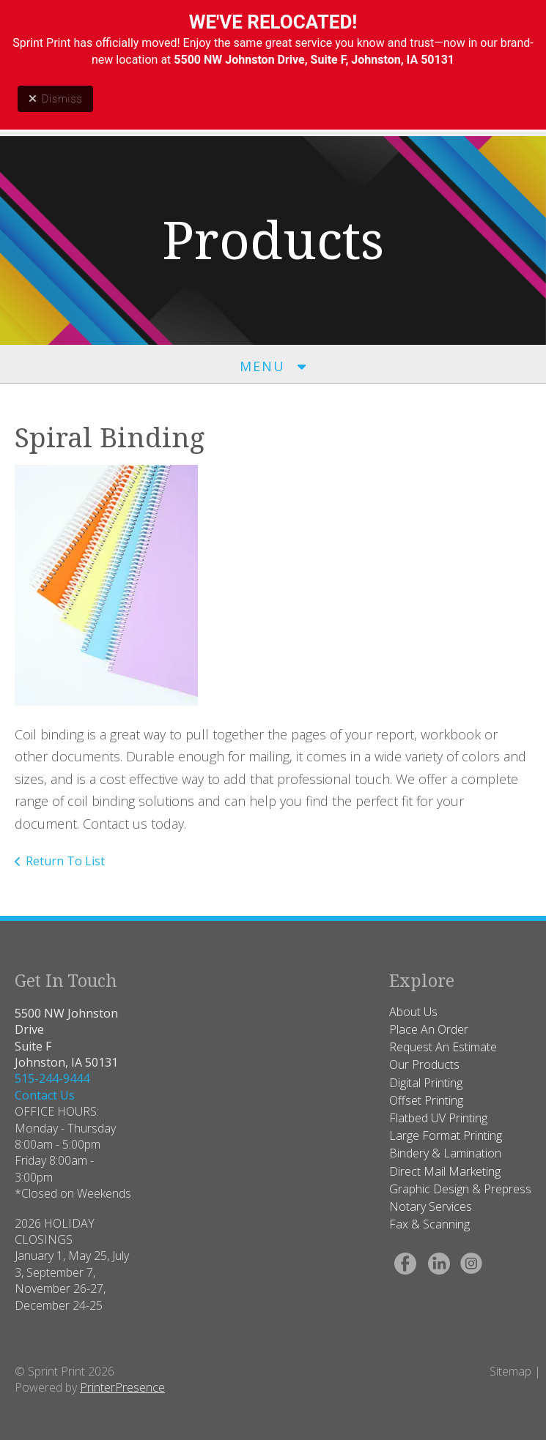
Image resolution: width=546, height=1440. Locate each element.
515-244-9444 (52, 1078)
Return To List (65, 861)
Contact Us (45, 1095)
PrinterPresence (122, 1387)
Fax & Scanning (429, 1224)
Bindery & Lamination (445, 1153)
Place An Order (428, 1029)
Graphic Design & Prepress (460, 1189)
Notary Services (430, 1206)
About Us (413, 1012)
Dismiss (55, 99)
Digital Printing (425, 1083)
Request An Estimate (443, 1047)
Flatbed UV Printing (438, 1118)
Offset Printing (426, 1100)
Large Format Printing (445, 1135)
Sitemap (510, 1371)
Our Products (424, 1064)
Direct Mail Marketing (445, 1171)
